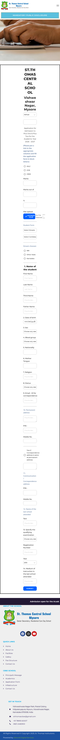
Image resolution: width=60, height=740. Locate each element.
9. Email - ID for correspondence (30, 394)
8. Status (27, 383)
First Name (28, 274)
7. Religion (27, 372)
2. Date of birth (29, 318)
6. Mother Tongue (27, 359)
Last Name (28, 285)
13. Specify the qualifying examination (29, 532)
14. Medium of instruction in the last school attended (29, 573)
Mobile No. (27, 437)
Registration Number (28, 546)
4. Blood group (29, 338)
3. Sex (25, 328)
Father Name (29, 307)
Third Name (28, 296)
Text (25, 519)
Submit (30, 588)
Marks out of (28, 190)
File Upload (28, 212)
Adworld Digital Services (24, 738)
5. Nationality (28, 348)
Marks (25, 179)
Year (25, 559)
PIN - (25, 426)
